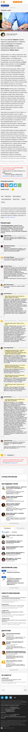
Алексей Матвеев (16, 231)
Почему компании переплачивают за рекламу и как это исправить (15, 553)
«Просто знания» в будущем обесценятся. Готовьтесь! (13, 504)
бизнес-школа (16, 199)
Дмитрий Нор (9, 489)
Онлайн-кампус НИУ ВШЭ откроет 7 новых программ (13, 605)
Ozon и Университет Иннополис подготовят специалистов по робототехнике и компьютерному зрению (14, 598)
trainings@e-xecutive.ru (15, 708)
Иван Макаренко (10, 543)
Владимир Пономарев (7, 228)
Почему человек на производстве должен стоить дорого (14, 497)
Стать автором (17, 2)
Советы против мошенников (13, 633)
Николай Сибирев (10, 561)
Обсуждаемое (20, 528)
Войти (3, 462)
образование (8, 196)
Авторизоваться (6, 176)
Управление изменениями (13, 572)
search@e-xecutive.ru (14, 707)
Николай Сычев (10, 635)
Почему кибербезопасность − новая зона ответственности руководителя (16, 487)
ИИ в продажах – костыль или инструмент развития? (13, 559)
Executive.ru (24, 701)
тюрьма (23, 199)
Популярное (7, 528)
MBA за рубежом (17, 196)
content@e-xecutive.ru (9, 710)
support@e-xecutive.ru (10, 711)
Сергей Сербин (9, 537)
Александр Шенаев (17, 230)
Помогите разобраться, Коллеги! (14, 660)
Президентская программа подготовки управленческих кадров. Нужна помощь (16, 652)
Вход (24, 2)
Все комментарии (14, 523)
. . (10, 230)
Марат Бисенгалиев (18, 227)
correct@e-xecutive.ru (9, 217)
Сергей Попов (9, 499)
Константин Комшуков (11, 644)
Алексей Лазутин (5, 231)
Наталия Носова (18, 228)
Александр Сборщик (6, 227)
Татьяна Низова (10, 549)
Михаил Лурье (9, 662)
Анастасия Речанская (11, 555)
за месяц (14, 532)
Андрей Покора (18, 225)
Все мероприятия (14, 587)
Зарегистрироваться (18, 176)
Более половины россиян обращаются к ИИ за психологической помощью (11, 680)
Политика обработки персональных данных (10, 705)
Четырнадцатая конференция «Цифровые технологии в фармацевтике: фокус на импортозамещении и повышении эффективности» (15, 581)
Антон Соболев (9, 506)
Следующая (10, 455)
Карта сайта (3, 712)
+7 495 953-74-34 (15, 714)
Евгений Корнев (5, 230)
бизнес (3, 202)
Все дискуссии (14, 669)
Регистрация (26, 2)
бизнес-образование (6, 199)
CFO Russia (9, 577)
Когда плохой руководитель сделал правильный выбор (15, 547)
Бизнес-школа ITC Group (12, 570)
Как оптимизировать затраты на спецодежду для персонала (14, 541)
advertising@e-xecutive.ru (10, 709)
